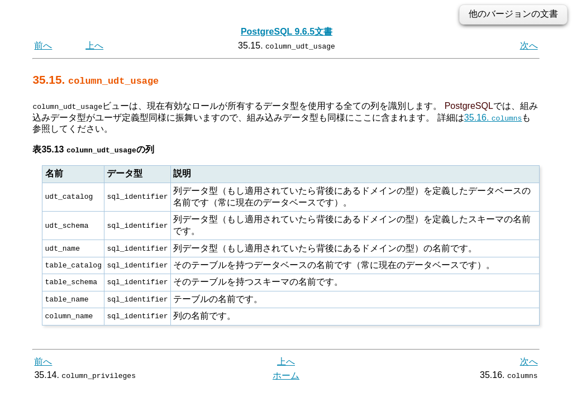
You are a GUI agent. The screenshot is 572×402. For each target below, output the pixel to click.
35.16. (493, 117)
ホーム (286, 375)
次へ (529, 45)
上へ (94, 45)
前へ (43, 45)
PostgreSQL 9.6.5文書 (286, 31)
